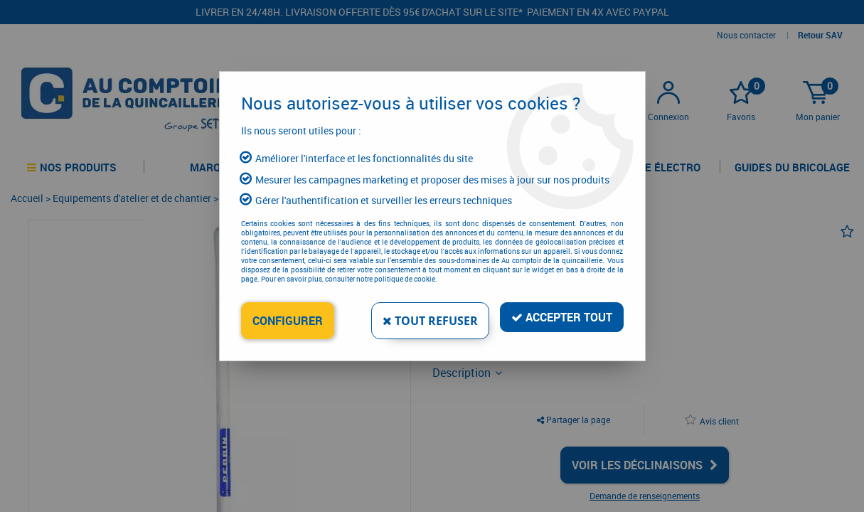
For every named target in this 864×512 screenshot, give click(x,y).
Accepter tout (561, 317)
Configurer (287, 321)
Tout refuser (430, 321)
